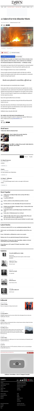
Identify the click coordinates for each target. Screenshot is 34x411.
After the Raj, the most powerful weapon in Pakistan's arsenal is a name (18, 219)
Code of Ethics (3, 385)
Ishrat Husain (11, 255)
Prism (18, 395)
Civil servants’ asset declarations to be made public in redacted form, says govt (16, 231)
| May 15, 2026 (17, 4)
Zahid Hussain (11, 291)
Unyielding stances (4, 327)
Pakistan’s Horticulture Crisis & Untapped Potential (17, 374)
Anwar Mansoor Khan (13, 282)
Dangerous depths (13, 271)
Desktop (2, 398)
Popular (30, 156)
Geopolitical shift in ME (8, 198)
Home (2, 7)
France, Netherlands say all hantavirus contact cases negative (13, 234)
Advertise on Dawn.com (21, 385)
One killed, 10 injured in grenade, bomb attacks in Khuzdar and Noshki (21, 144)
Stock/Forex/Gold (4, 395)
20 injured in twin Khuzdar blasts (15, 18)
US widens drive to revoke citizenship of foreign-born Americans (17, 203)
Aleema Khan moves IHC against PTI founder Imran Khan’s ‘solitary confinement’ (15, 245)
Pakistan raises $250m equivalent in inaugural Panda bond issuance (15, 237)
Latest (5, 7)
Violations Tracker (10, 7)
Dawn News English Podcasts (7, 352)
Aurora (18, 399)
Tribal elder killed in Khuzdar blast (9, 130)
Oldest (22, 156)
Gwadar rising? (4, 337)
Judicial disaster (12, 280)
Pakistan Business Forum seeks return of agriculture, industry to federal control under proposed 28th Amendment (16, 241)
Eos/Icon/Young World (5, 403)
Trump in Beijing (4, 304)
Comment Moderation (4, 391)
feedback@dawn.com (17, 118)
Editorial (4, 300)
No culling (3, 320)
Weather (2, 396)
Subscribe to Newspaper (21, 382)
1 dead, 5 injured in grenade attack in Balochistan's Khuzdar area (18, 135)
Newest (26, 156)
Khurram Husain (12, 264)
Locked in (3, 344)
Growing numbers (4, 313)
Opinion (27, 7)
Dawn (18, 393)
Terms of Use (3, 388)
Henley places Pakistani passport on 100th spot (14, 213)
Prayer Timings (3, 393)
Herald (2, 406)
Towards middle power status (16, 253)
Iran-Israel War (18, 7)
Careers (18, 388)
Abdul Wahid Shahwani (5, 22)
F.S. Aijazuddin (11, 273)
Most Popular (5, 192)
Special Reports (20, 398)
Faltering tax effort (13, 261)
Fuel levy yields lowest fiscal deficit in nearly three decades (16, 200)
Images (18, 396)
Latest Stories (5, 225)
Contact (2, 382)
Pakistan (23, 7)
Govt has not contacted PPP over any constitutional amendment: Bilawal (16, 227)
